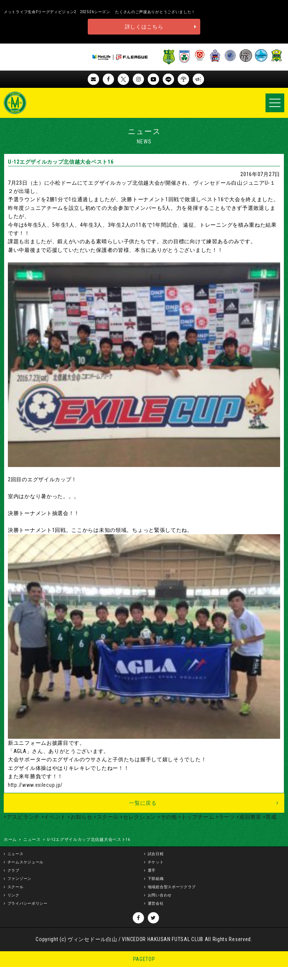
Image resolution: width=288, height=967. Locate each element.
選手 (152, 870)
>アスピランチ (22, 817)
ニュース (32, 839)
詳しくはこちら (144, 27)
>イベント (53, 817)
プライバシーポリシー (28, 903)
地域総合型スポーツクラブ (172, 887)
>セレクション (137, 817)
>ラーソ (224, 817)
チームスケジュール (26, 862)
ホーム (10, 839)
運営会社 (156, 903)
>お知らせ (79, 817)
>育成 (269, 817)
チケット (156, 862)
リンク (14, 895)
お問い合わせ (160, 895)
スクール (16, 887)
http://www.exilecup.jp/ (35, 785)
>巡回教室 (248, 817)
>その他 (166, 817)
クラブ (14, 870)
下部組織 (156, 879)
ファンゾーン (20, 879)
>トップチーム (195, 817)
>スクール (105, 817)
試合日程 (156, 854)
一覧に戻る (143, 803)
